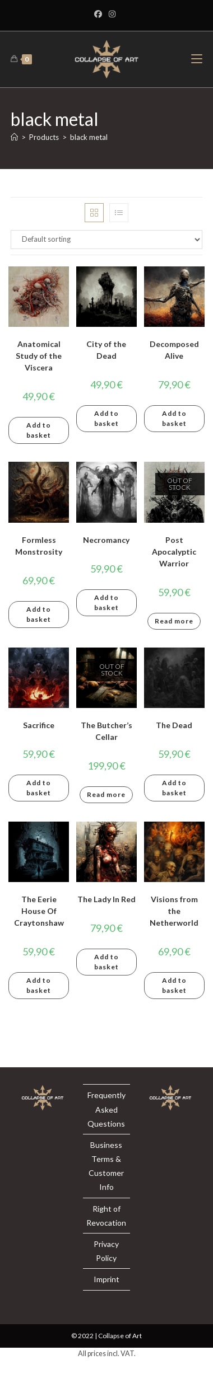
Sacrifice (38, 725)
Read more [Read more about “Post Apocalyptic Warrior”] (174, 621)
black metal (89, 137)
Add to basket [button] (38, 430)
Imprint (106, 1279)
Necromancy (106, 540)
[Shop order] (106, 239)
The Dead (174, 725)
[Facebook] (99, 14)
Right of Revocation (106, 1215)
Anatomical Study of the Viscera (39, 355)
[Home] (14, 137)
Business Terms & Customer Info (106, 1166)
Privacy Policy (106, 1251)
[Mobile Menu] (196, 59)
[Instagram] (112, 14)
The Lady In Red (106, 899)
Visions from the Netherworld (174, 910)
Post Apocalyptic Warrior (174, 551)
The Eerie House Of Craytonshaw (39, 910)
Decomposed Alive (174, 349)
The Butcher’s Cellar (106, 731)
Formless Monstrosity (38, 545)
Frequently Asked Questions (106, 1109)
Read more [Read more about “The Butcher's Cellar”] (106, 794)
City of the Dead (106, 349)
